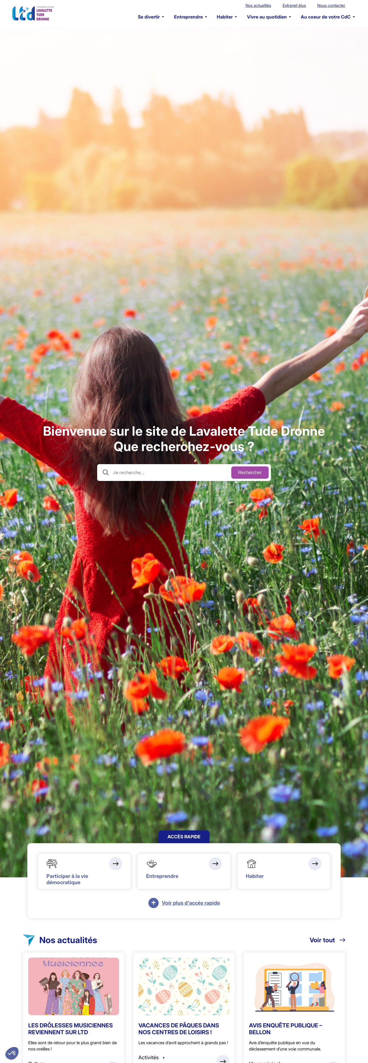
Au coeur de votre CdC (328, 17)
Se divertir (151, 17)
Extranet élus (294, 5)
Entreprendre (190, 17)
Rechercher (250, 472)
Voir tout (327, 940)
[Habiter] (283, 871)
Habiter (227, 17)
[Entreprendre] (184, 871)
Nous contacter (331, 5)
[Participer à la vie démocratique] (84, 871)
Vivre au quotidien (269, 17)
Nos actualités (258, 5)
